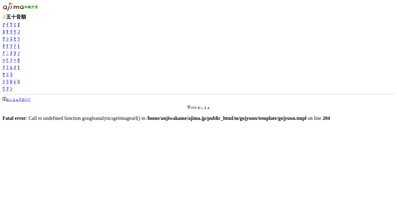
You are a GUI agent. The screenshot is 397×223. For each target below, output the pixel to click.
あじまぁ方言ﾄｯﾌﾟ (18, 99)
